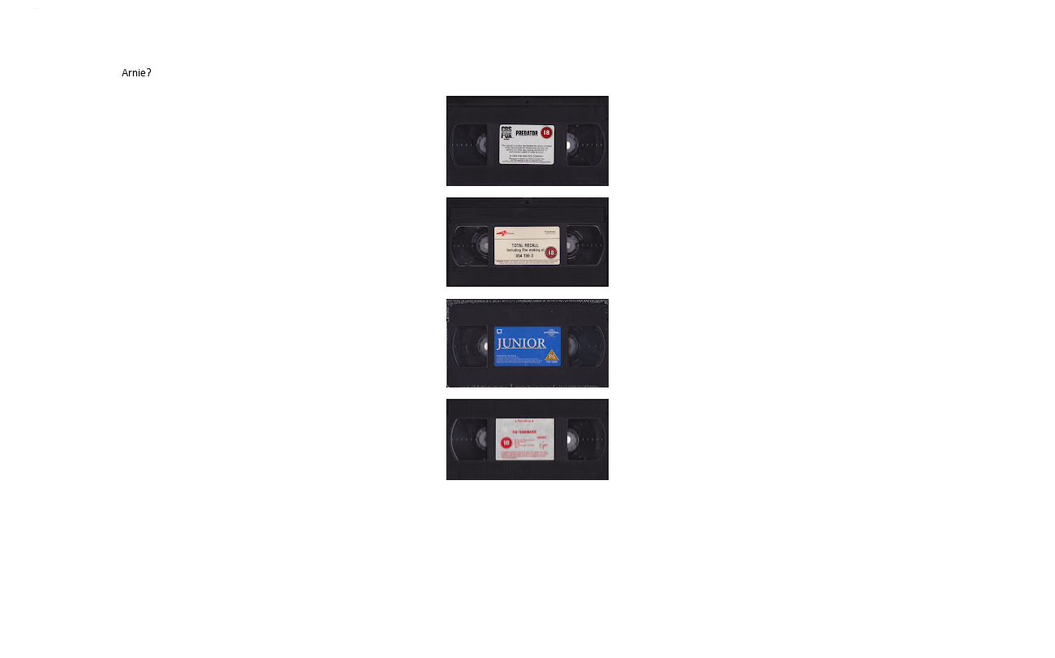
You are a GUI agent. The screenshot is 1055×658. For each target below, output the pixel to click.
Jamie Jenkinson (35, 8)
